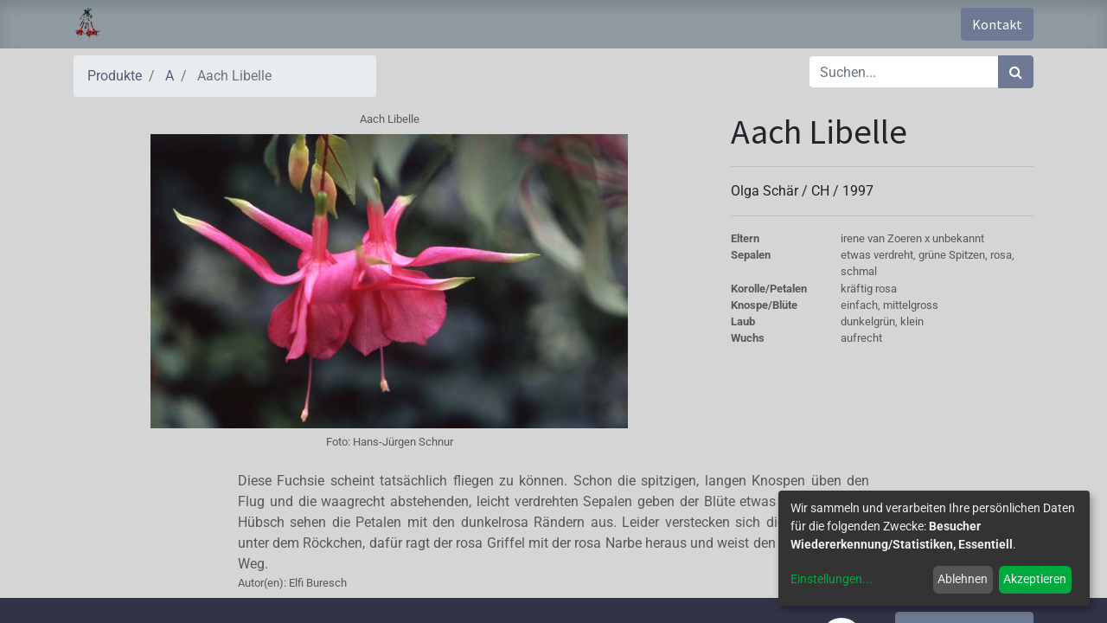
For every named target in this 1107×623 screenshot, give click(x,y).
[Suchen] (1015, 71)
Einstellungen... (831, 579)
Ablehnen (962, 579)
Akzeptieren (1034, 579)
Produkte (114, 75)
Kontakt (997, 24)
